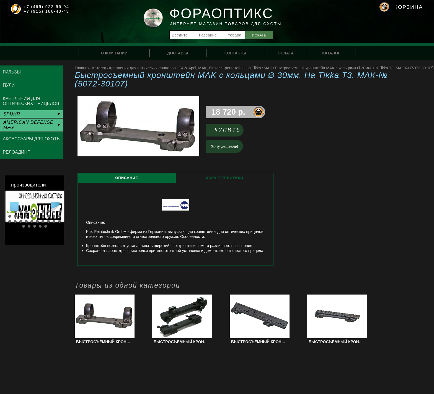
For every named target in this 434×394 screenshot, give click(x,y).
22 (15, 221)
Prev (14, 206)
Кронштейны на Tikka (242, 68)
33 (34, 226)
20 (59, 216)
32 (29, 226)
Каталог (99, 68)
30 (59, 221)
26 (37, 221)
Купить (228, 130)
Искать (259, 35)
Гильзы (12, 72)
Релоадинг (16, 152)
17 (43, 216)
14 (26, 216)
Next (55, 206)
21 (9, 221)
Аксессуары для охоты (32, 138)
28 (48, 221)
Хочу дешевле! (225, 146)
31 (23, 226)
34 (40, 226)
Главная (82, 68)
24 (26, 221)
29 (54, 221)
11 (9, 216)
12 (15, 216)
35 (45, 226)
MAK (268, 68)
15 (31, 216)
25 (31, 221)
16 (37, 216)
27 (43, 221)
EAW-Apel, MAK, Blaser (199, 68)
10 (59, 211)
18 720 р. (228, 111)
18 (48, 216)
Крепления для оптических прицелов (142, 68)
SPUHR (11, 114)
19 (54, 216)
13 (20, 216)
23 (20, 221)
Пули (9, 85)
